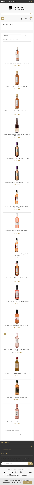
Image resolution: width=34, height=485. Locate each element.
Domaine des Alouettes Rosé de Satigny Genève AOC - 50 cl (17, 254)
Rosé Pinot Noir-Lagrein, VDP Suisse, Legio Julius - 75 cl (17, 230)
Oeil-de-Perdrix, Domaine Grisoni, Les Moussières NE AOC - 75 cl (17, 135)
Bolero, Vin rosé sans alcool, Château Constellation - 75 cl (17, 350)
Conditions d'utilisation (12, 475)
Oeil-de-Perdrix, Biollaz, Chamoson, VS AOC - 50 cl (17, 373)
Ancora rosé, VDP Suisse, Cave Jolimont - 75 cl (17, 63)
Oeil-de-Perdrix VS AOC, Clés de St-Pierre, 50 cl (17, 301)
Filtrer (26, 35)
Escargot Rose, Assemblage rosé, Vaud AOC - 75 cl (17, 421)
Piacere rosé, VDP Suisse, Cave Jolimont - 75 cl (17, 158)
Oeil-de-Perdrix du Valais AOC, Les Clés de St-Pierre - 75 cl (17, 111)
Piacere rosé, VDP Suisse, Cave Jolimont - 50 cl (17, 182)
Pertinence (11, 36)
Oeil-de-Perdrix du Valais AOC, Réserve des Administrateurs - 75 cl (17, 278)
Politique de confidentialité (25, 474)
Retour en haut (24, 435)
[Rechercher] (17, 13)
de (31, 1)
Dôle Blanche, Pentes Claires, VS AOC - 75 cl (17, 87)
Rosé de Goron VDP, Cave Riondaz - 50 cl (17, 397)
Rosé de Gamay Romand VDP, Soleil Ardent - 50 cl (17, 325)
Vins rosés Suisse (9, 25)
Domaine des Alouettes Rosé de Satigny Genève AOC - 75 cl (17, 207)
